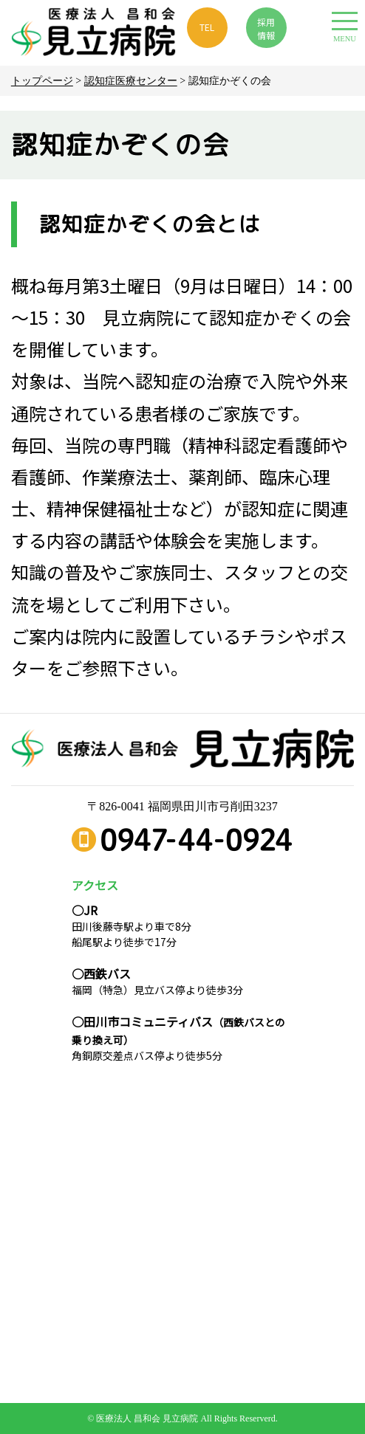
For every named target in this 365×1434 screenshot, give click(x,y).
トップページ (42, 80)
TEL (206, 27)
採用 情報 (266, 28)
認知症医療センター (130, 80)
